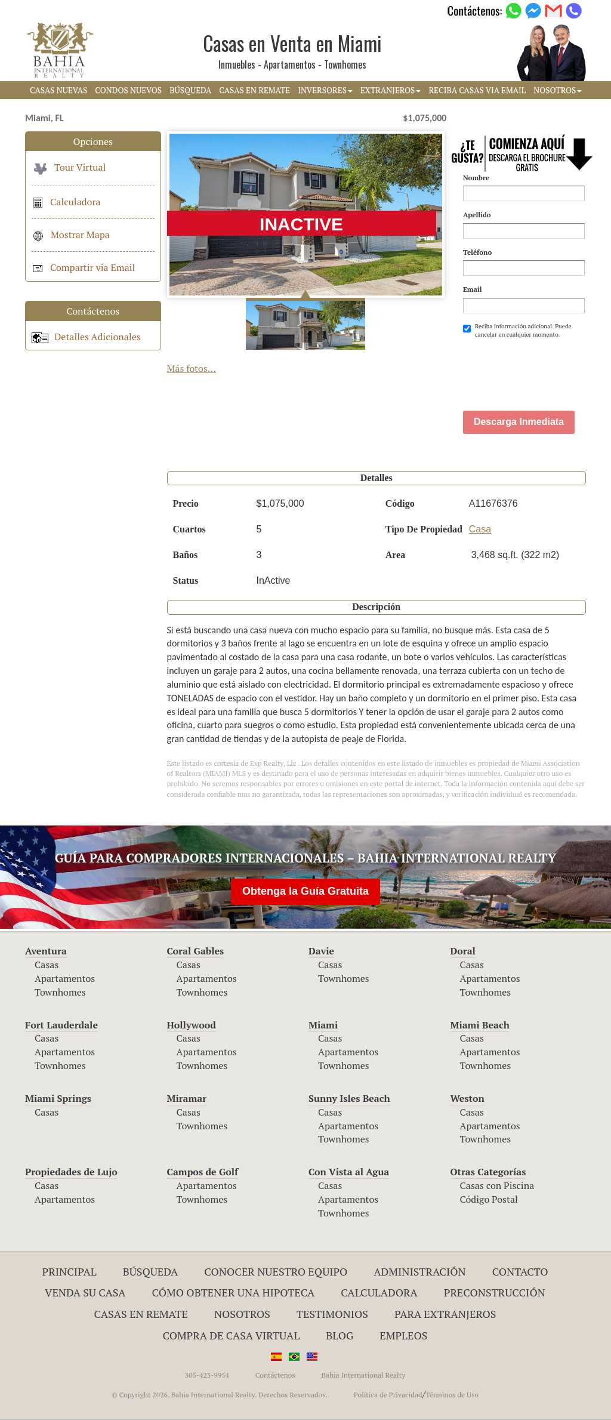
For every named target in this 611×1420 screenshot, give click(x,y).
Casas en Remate (141, 1314)
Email (472, 289)
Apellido (477, 214)
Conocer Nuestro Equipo (275, 1271)
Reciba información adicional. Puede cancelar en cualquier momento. (517, 330)
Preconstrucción (494, 1292)
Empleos (403, 1335)
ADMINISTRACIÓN (420, 1271)
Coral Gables (195, 950)
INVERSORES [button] (325, 90)
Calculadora (66, 201)
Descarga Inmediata (519, 422)
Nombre (476, 177)
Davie (321, 950)
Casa (480, 529)
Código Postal (489, 1199)
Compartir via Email (83, 267)
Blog (339, 1335)
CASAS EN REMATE (254, 90)
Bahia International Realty (363, 1374)
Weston (467, 1098)
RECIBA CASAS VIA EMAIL (477, 90)
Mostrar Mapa (71, 234)
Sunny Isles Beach (349, 1098)
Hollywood (191, 1024)
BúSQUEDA (190, 90)
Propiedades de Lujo (71, 1171)
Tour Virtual (69, 167)
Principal (69, 1271)
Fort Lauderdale (61, 1024)
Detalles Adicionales (86, 336)
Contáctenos (275, 1374)
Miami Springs (58, 1098)
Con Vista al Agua (348, 1171)
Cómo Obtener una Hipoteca (233, 1292)
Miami (323, 1024)
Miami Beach (480, 1024)
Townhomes (60, 992)
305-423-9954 (207, 1374)
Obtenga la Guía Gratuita (305, 891)
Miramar (187, 1098)
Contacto (520, 1271)
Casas (46, 964)
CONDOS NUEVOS (128, 90)
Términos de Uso (452, 1394)
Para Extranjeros (445, 1314)
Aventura (46, 950)
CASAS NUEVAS (58, 90)
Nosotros (242, 1314)
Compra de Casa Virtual (231, 1335)
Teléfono (477, 252)
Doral (463, 950)
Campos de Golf (203, 1171)
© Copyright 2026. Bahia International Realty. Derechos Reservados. (220, 1394)
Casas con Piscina (497, 1185)
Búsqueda (150, 1271)
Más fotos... (192, 368)
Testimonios (332, 1314)
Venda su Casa (85, 1292)
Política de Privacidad (388, 1394)
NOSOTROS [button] (557, 90)
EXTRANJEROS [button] (390, 90)
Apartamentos (65, 978)
